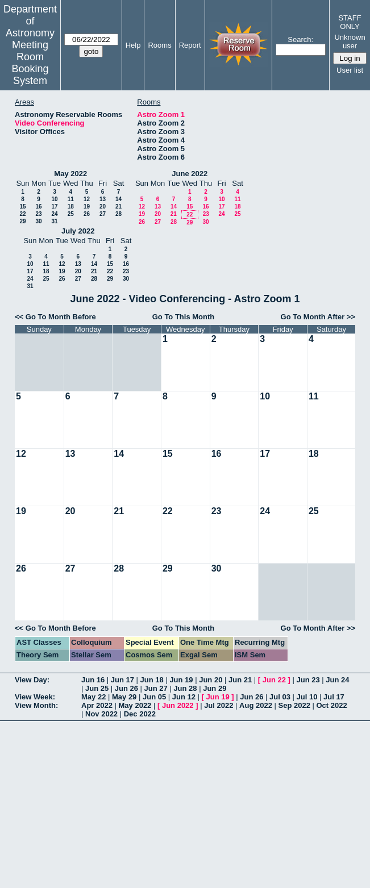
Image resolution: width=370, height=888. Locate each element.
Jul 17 (333, 697)
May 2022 (70, 173)
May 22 (93, 697)
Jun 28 (185, 688)
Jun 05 (154, 697)
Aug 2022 (255, 705)
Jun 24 (337, 680)
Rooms (159, 45)
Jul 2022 (218, 705)
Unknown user (349, 41)
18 (71, 206)
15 (22, 206)
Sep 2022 (294, 705)
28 (118, 214)
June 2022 (189, 173)
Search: (300, 39)
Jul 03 (279, 697)
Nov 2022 (101, 714)
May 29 (124, 697)
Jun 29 (214, 688)
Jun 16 (93, 680)
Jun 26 (126, 688)
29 (22, 221)
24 (54, 214)
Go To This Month (183, 316)
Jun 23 (307, 680)
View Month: (36, 705)
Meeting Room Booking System (29, 62)
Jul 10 (307, 697)
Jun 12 (184, 697)
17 (54, 206)
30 (38, 221)
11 (71, 199)
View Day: (32, 680)
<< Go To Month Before (55, 316)
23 (38, 214)
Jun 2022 (178, 705)
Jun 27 (156, 688)
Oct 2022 (331, 705)
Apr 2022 (97, 705)
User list (349, 70)
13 (102, 199)
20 (102, 206)
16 (38, 206)
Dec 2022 (140, 714)
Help (133, 45)
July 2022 (78, 231)
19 (87, 206)
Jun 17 (122, 680)
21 (118, 206)
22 (22, 214)
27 (102, 214)
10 (54, 199)
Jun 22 (274, 680)
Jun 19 (181, 680)
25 (71, 214)
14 (118, 199)
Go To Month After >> (318, 316)
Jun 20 (210, 680)
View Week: (35, 697)
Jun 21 (240, 680)
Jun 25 (97, 688)
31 (54, 221)
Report (190, 45)
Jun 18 (152, 680)
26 (87, 214)
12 (87, 199)
